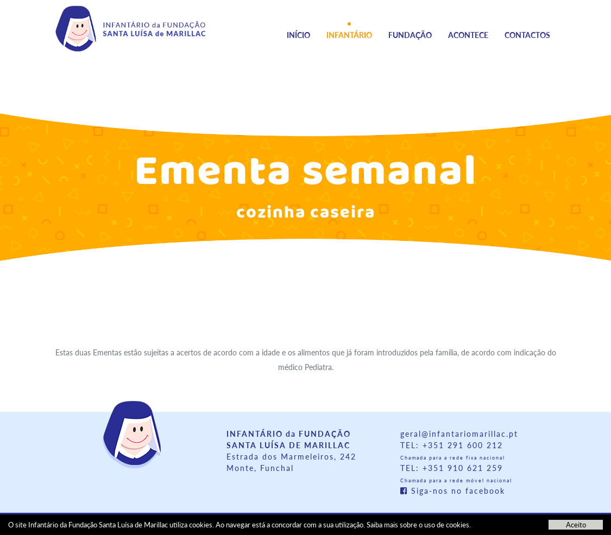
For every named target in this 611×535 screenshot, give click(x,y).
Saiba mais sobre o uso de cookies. (419, 524)
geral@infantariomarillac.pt (459, 433)
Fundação (410, 35)
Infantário (349, 35)
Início (298, 35)
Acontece (468, 35)
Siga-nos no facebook (452, 490)
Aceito (576, 524)
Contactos (527, 35)
